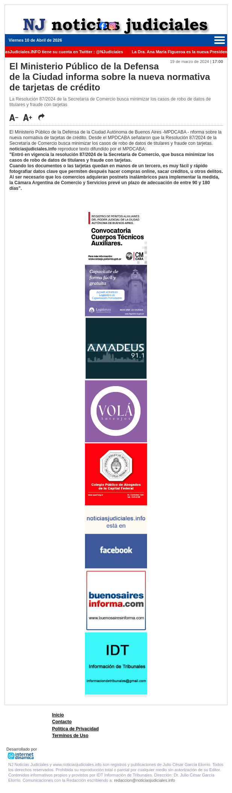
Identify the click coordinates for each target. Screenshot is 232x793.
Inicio (58, 715)
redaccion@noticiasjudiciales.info (144, 780)
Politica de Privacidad (75, 728)
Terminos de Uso (70, 735)
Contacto (62, 721)
